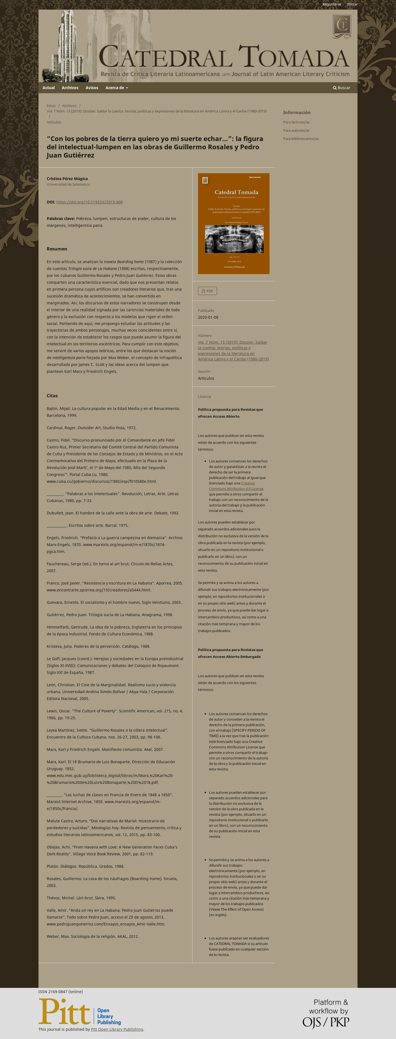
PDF (209, 290)
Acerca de (115, 87)
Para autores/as (296, 130)
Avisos (92, 87)
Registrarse (332, 4)
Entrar (352, 4)
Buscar (341, 87)
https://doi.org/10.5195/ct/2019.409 (89, 202)
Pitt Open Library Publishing (117, 1029)
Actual (49, 87)
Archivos (70, 87)
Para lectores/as (296, 122)
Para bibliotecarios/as (301, 138)
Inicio (51, 105)
